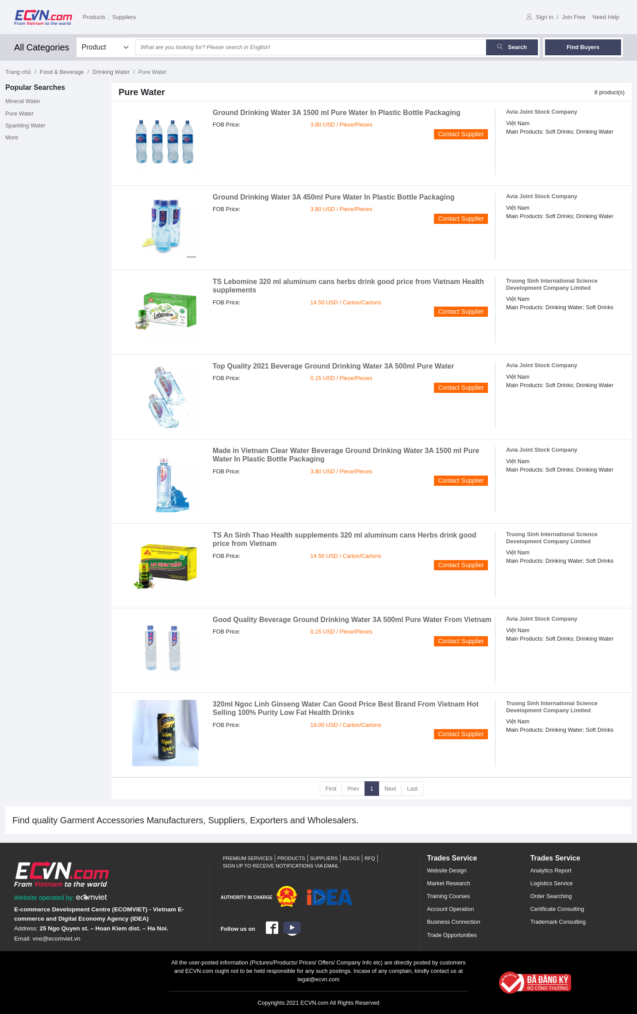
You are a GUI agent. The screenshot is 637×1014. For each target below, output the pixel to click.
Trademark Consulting (558, 921)
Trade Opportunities (452, 935)
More (11, 137)
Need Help (606, 17)
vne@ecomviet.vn (57, 938)
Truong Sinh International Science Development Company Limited (552, 284)
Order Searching (551, 896)
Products (94, 17)
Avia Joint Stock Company (541, 111)
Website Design (446, 870)
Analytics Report (551, 870)
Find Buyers (583, 47)
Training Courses (448, 896)
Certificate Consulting (557, 909)
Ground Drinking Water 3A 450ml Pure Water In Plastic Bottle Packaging (334, 197)
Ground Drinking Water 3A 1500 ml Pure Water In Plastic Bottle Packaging (336, 112)
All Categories (41, 47)
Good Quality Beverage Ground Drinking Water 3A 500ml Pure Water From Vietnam (352, 619)
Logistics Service (551, 883)
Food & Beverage (62, 72)
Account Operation (450, 909)
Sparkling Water (25, 125)
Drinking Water (111, 72)
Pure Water (19, 113)
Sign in (539, 17)
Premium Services (247, 858)
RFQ (370, 858)
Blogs (351, 858)
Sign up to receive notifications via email (281, 865)
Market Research (448, 883)
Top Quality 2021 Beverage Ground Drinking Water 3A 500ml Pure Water (333, 366)
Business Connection (453, 921)
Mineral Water (22, 101)
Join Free (573, 17)
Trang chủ (18, 72)
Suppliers (124, 17)
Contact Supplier (461, 134)
